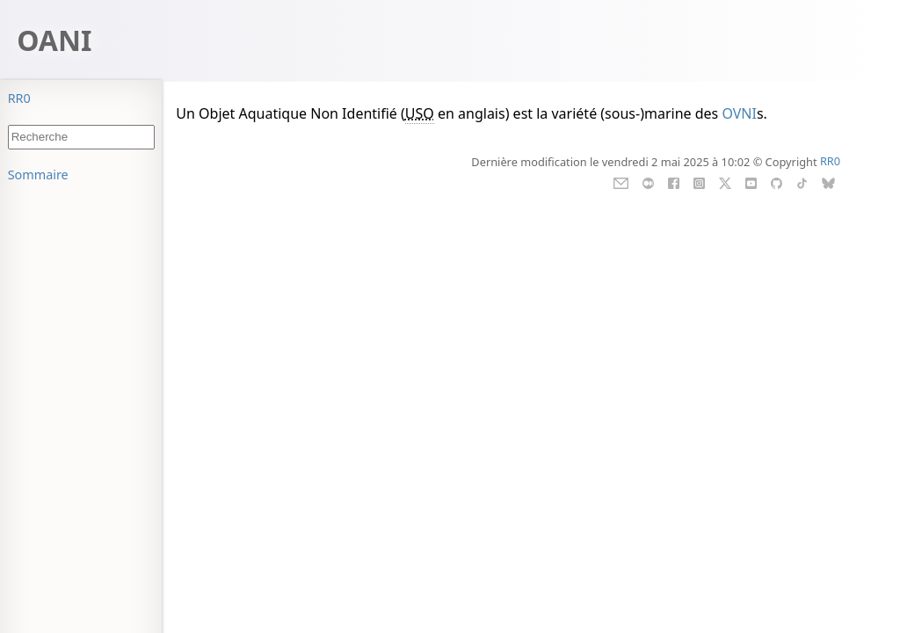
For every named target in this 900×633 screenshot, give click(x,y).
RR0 (19, 98)
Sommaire (38, 174)
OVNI (739, 113)
